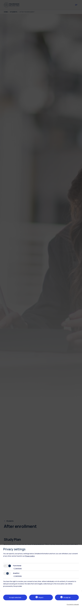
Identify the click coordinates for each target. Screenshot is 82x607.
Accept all (66, 597)
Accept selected (15, 597)
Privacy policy (30, 556)
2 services (17, 568)
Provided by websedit (73, 604)
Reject (41, 597)
